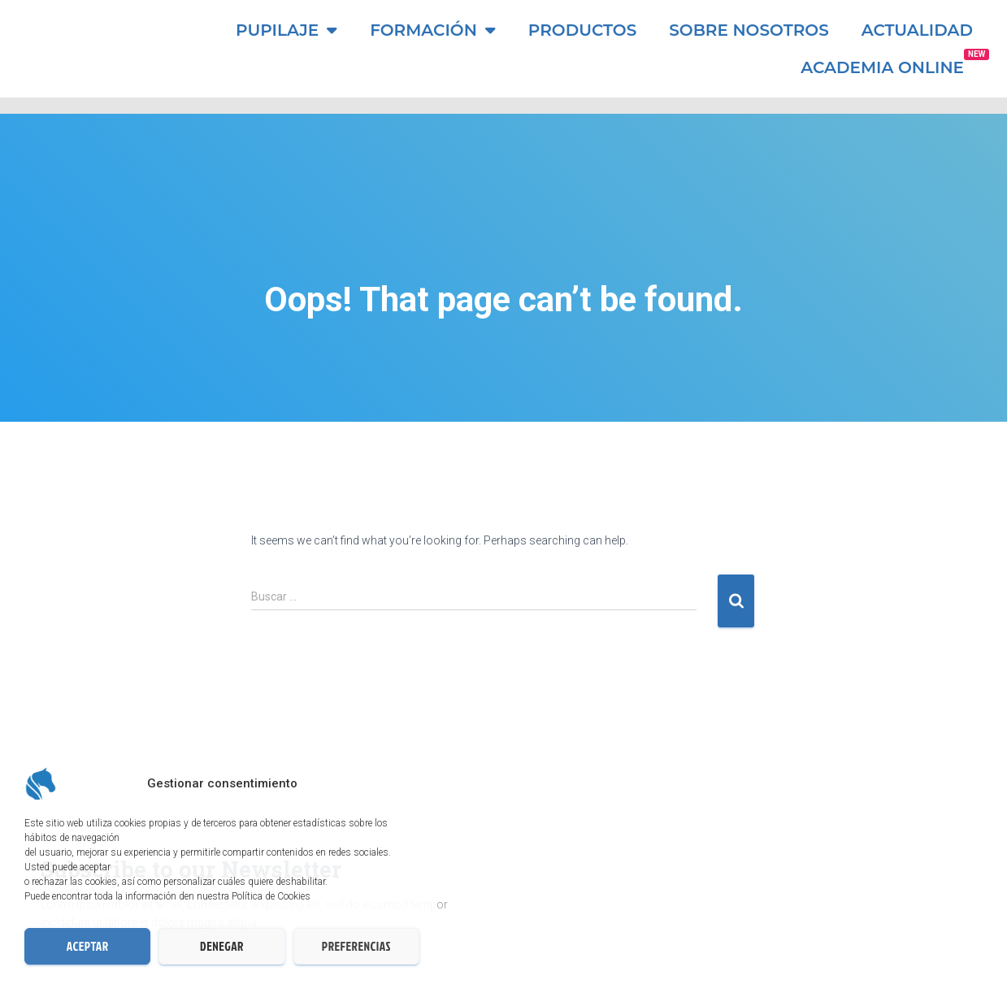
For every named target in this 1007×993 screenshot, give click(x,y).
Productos (582, 30)
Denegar (222, 946)
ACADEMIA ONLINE (882, 67)
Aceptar (88, 946)
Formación (433, 30)
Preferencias (356, 946)
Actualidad (917, 30)
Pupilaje (286, 30)
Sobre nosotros (749, 30)
